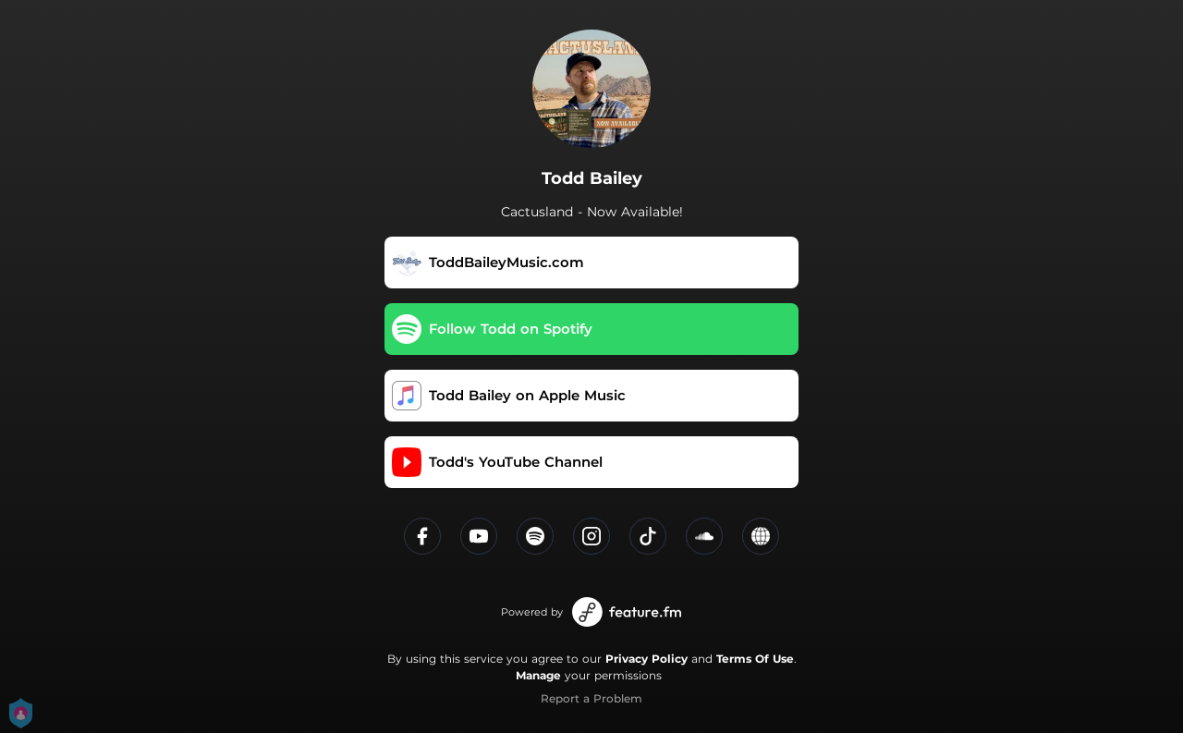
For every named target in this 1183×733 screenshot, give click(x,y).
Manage (538, 675)
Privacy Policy (646, 659)
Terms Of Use (755, 659)
